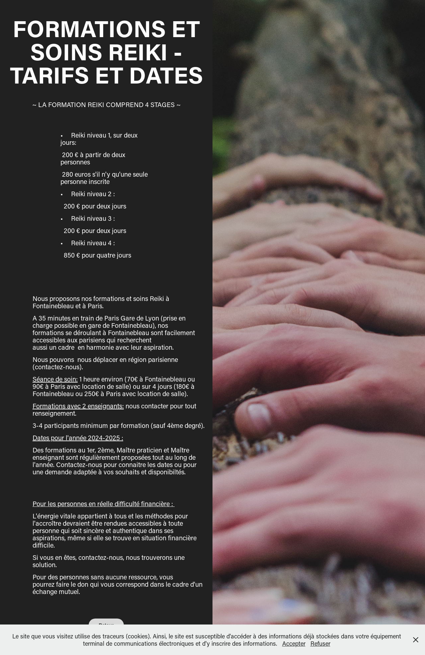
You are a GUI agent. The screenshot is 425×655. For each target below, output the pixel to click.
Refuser (320, 643)
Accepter (293, 643)
